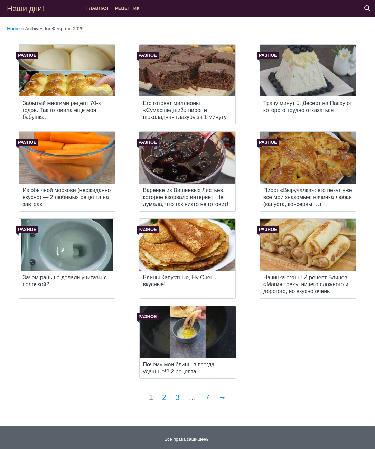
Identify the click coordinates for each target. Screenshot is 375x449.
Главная (97, 8)
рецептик (127, 8)
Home (13, 28)
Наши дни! (25, 8)
